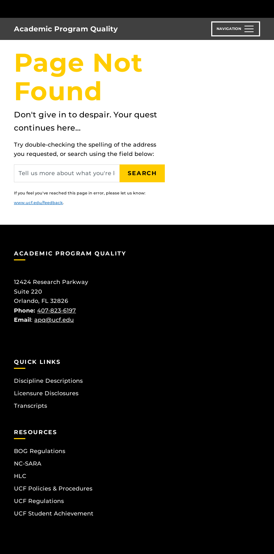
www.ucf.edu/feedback (38, 202)
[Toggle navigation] (235, 28)
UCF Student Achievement (53, 513)
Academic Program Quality (66, 29)
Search (142, 173)
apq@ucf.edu (54, 319)
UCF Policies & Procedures (53, 488)
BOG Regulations (39, 451)
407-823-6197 (56, 310)
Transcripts (30, 405)
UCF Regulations (39, 501)
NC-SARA (27, 463)
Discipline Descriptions (48, 380)
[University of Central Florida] (61, 8)
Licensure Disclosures (46, 393)
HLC (20, 476)
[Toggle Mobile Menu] (258, 8)
